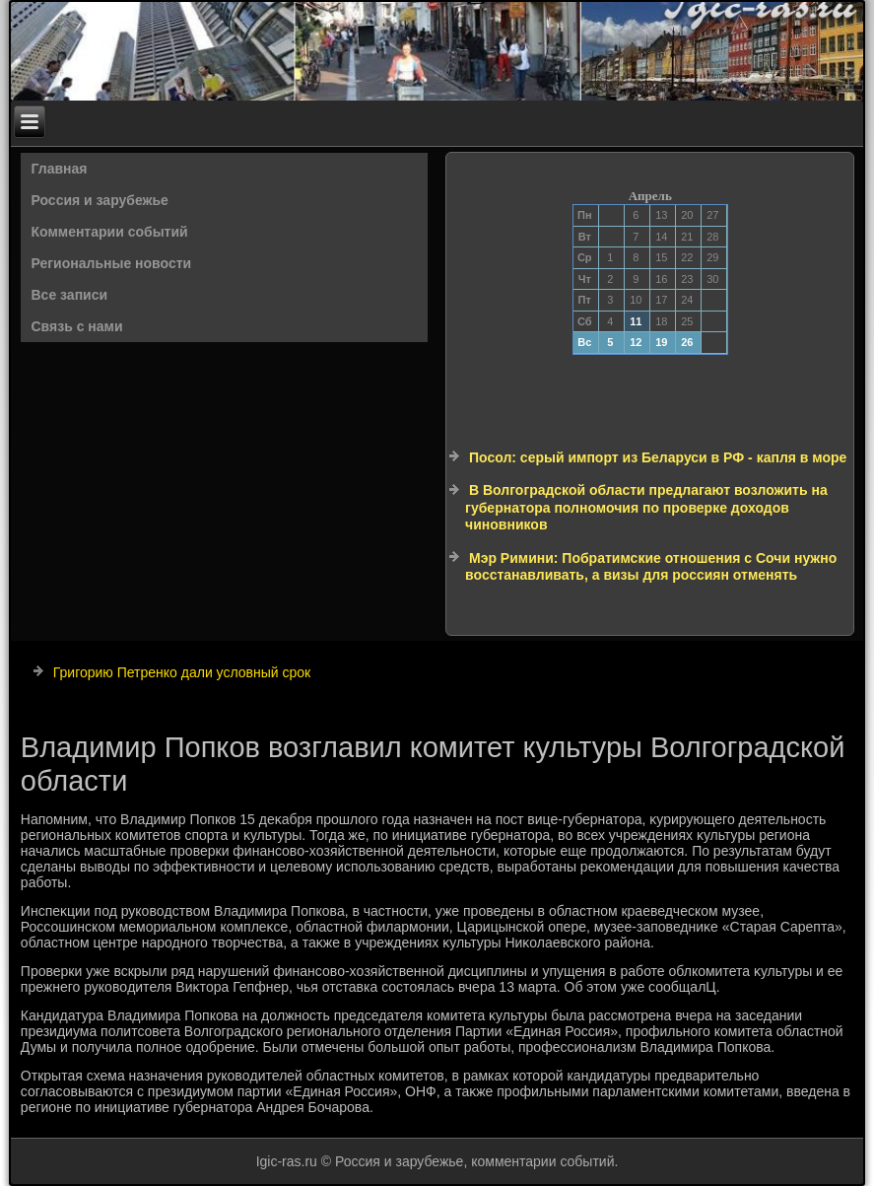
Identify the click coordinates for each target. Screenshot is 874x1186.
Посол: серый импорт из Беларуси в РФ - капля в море (657, 457)
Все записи (70, 295)
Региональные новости (112, 263)
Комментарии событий (110, 232)
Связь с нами (77, 326)
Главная (60, 168)
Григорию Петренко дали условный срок (181, 672)
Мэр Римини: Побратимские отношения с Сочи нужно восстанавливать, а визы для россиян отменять (651, 567)
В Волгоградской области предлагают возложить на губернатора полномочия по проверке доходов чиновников (646, 507)
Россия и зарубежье (100, 200)
